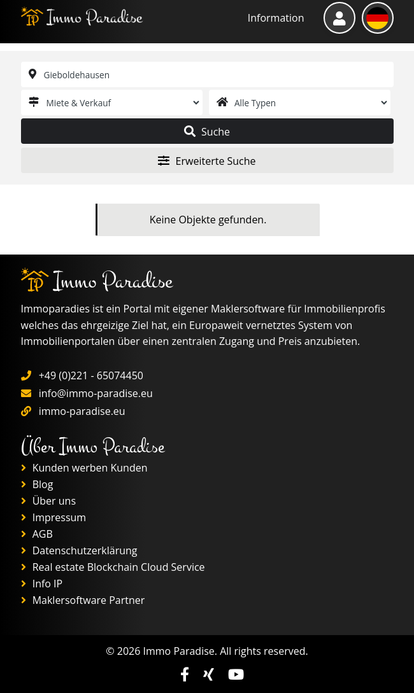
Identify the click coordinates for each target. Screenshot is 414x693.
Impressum (54, 517)
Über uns (48, 501)
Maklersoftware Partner (83, 600)
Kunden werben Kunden (84, 468)
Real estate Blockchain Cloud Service (113, 567)
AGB (37, 534)
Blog (37, 484)
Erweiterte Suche (206, 161)
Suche (207, 132)
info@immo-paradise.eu (96, 393)
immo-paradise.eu (82, 411)
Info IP (42, 584)
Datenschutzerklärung (79, 550)
